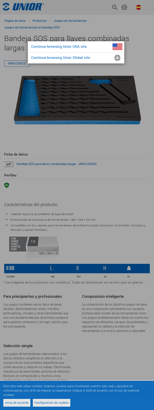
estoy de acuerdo (17, 403)
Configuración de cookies (52, 403)
